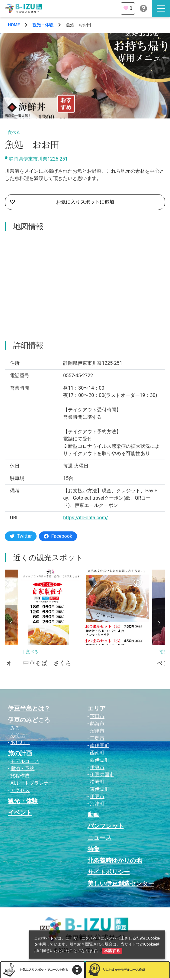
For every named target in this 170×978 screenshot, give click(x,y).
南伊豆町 (99, 745)
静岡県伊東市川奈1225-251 (36, 159)
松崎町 (97, 782)
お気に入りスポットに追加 (62, 202)
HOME (14, 24)
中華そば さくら (47, 663)
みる (15, 728)
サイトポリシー (109, 872)
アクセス (20, 790)
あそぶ (17, 735)
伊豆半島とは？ (29, 708)
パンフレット (106, 826)
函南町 (97, 753)
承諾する (112, 950)
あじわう (20, 742)
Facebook (58, 536)
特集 (94, 849)
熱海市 (97, 724)
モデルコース (24, 761)
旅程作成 (20, 776)
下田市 (97, 716)
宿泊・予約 (22, 768)
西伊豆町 (99, 760)
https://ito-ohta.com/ (85, 518)
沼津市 (97, 731)
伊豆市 (97, 796)
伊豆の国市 (102, 774)
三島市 (97, 738)
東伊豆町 (99, 789)
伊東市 (97, 767)
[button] (11, 623)
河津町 (97, 804)
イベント (20, 812)
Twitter (21, 536)
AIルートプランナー (31, 783)
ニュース (100, 837)
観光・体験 (42, 24)
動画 (94, 814)
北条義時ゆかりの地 (115, 860)
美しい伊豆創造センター (121, 883)
